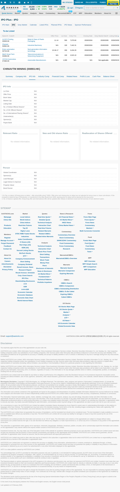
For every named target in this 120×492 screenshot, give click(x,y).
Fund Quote (90, 243)
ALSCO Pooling (7, 39)
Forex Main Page (90, 217)
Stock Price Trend (44, 252)
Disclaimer (8, 267)
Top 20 (25, 228)
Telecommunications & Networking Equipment (36, 55)
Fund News (90, 246)
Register (7, 238)
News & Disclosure (45, 271)
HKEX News (66, 222)
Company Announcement (25, 259)
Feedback (7, 246)
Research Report (25, 270)
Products (7, 225)
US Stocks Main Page (67, 307)
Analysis (66, 315)
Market (66, 312)
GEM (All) (25, 248)
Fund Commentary (67, 243)
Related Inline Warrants (44, 236)
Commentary (90, 225)
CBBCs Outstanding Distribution (66, 289)
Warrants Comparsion (66, 271)
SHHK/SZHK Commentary (66, 240)
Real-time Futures (25, 225)
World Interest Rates (25, 300)
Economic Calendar (25, 292)
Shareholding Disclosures (25, 281)
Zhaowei (5, 44)
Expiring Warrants (66, 273)
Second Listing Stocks (25, 250)
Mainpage (7, 217)
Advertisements (7, 264)
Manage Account (7, 240)
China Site (7, 220)
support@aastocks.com (15, 336)
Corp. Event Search (25, 275)
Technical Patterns (45, 279)
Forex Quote (90, 220)
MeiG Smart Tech (8, 54)
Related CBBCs (44, 234)
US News (67, 320)
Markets (89, 228)
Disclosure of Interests (44, 268)
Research (66, 249)
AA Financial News (66, 217)
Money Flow (44, 263)
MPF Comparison (89, 267)
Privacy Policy (7, 269)
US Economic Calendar (66, 323)
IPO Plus (25, 278)
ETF (25, 256)
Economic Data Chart (25, 298)
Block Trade (44, 260)
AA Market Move (44, 274)
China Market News (66, 225)
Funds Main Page (89, 240)
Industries (25, 236)
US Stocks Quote (66, 309)
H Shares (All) (25, 242)
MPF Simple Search (90, 264)
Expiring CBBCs (66, 294)
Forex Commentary (66, 246)
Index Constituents (25, 239)
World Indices (25, 220)
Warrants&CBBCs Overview (66, 258)
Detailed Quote (44, 220)
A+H (25, 284)
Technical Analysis (45, 222)
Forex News (89, 222)
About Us (7, 258)
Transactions (44, 257)
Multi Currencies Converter (90, 231)
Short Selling (25, 261)
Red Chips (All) (25, 245)
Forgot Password (7, 243)
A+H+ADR (25, 289)
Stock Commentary (66, 238)
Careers (7, 261)
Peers (45, 265)
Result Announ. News (25, 267)
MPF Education (90, 269)
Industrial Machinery (35, 45)
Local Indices (25, 217)
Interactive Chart (44, 225)
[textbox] (101, 8)
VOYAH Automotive (9, 59)
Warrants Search (66, 268)
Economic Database (25, 295)
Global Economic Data (66, 326)
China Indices (25, 222)
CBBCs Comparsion (66, 286)
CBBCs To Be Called (66, 291)
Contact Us (7, 249)
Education (7, 228)
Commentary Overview (66, 235)
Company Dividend (25, 264)
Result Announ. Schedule (25, 273)
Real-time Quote (44, 217)
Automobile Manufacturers (37, 60)
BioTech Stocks (25, 253)
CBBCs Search (66, 283)
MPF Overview (89, 261)
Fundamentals (45, 277)
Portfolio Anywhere (44, 282)
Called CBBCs (66, 297)
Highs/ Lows (25, 231)
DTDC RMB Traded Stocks (25, 234)
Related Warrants (44, 231)
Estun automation (8, 49)
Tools (89, 252)
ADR (25, 287)
